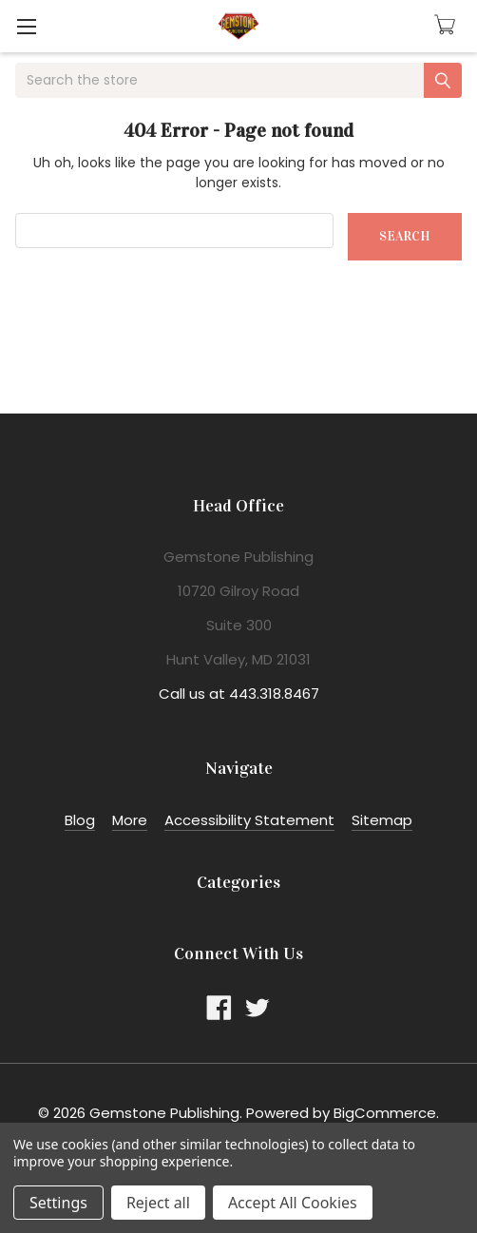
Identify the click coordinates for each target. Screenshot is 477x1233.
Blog (80, 820)
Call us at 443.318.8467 (239, 693)
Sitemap (382, 820)
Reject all (158, 1202)
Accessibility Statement (249, 820)
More (129, 820)
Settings (58, 1202)
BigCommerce (385, 1113)
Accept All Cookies (292, 1202)
